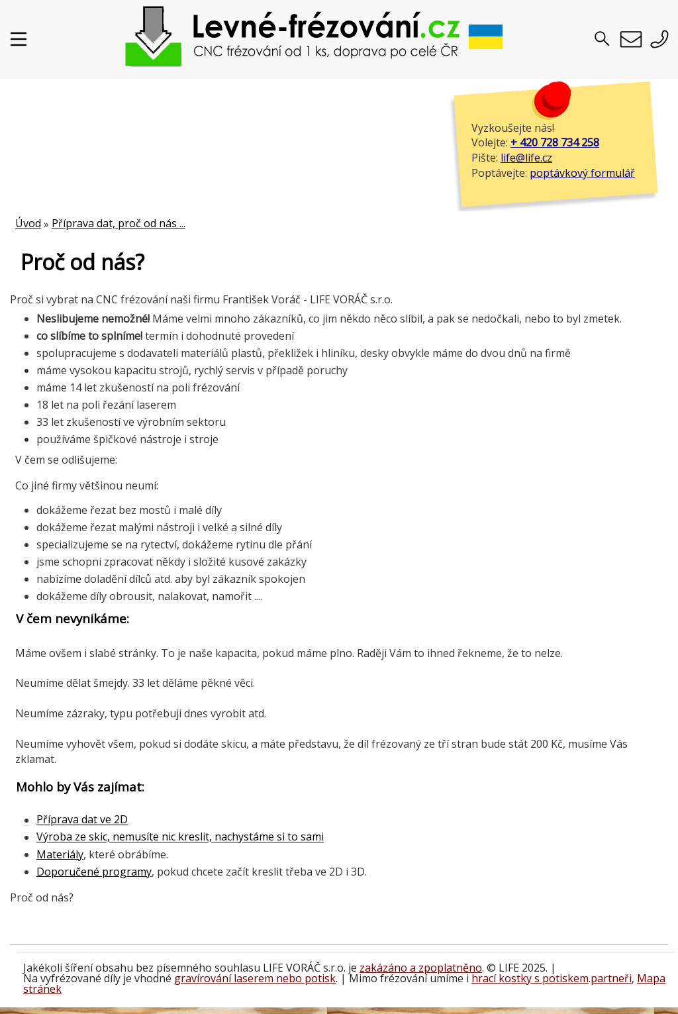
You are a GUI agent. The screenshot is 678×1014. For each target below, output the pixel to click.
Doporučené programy (94, 871)
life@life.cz (526, 157)
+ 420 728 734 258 (554, 142)
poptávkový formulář (582, 173)
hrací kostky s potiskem (530, 978)
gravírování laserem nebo (239, 978)
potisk (320, 978)
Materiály (59, 854)
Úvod (28, 224)
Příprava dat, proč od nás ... (118, 224)
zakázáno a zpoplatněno (421, 967)
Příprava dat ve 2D (82, 820)
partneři (611, 978)
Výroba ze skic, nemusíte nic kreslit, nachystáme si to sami (180, 837)
